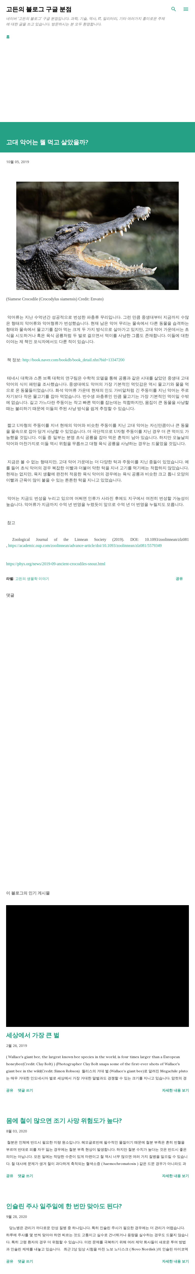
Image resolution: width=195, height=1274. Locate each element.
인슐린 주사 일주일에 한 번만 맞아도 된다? (64, 1206)
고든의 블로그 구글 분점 (39, 9)
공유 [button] (179, 578)
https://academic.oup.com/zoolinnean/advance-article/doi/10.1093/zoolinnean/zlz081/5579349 (85, 545)
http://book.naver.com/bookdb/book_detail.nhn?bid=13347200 (73, 360)
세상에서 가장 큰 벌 (32, 1035)
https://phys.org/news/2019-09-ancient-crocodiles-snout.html (55, 564)
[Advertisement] (97, 86)
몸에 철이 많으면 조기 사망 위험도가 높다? (64, 1120)
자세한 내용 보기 (175, 1090)
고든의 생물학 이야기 (32, 578)
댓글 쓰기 (25, 1090)
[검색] (174, 9)
